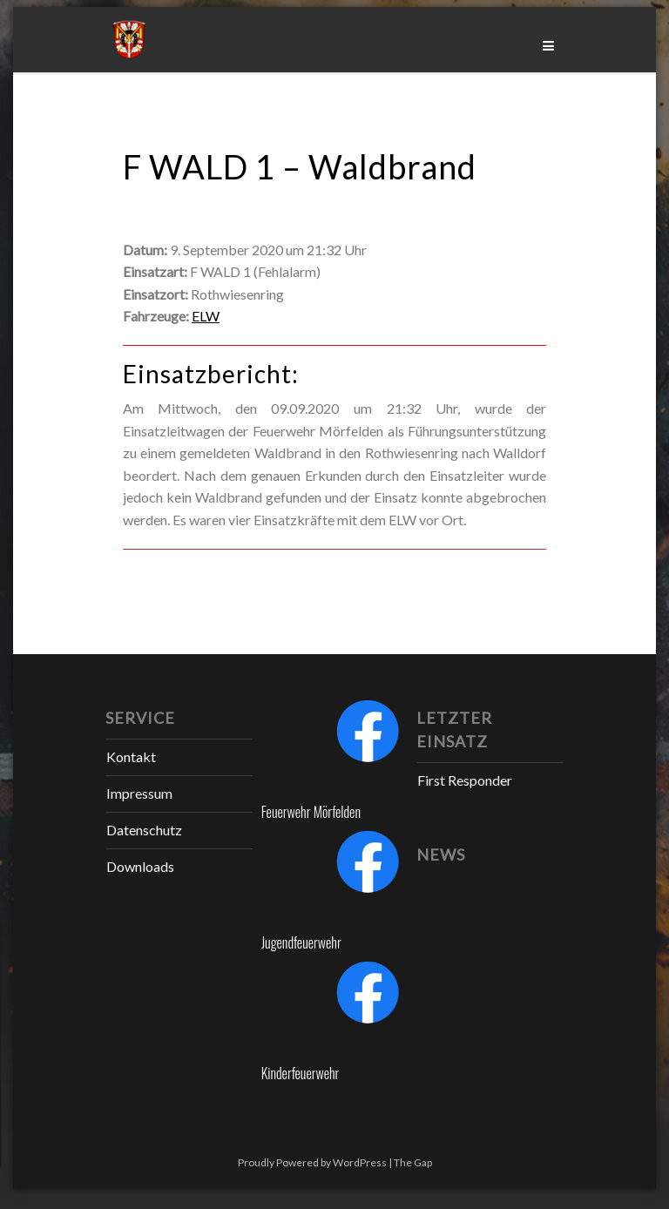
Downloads (140, 866)
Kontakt (131, 756)
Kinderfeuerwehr (300, 1073)
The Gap (413, 1162)
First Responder (464, 780)
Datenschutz (144, 829)
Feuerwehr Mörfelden (311, 811)
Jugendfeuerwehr (301, 942)
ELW (206, 315)
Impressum (139, 793)
